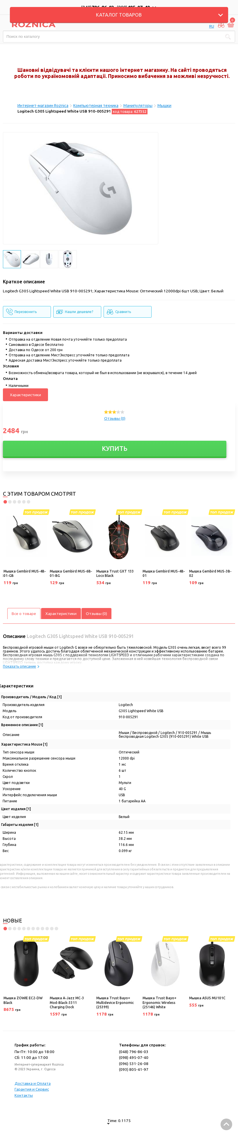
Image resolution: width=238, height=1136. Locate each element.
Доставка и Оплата (33, 1083)
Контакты (24, 1095)
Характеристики (25, 394)
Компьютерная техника (95, 105)
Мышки (164, 105)
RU (211, 26)
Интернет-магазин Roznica (42, 105)
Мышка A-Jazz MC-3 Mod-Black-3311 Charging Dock (67, 1002)
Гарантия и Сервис (32, 1089)
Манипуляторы (137, 105)
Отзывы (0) (114, 418)
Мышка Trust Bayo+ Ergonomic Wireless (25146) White (160, 1002)
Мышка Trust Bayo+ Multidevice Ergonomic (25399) (115, 1002)
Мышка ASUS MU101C (207, 998)
